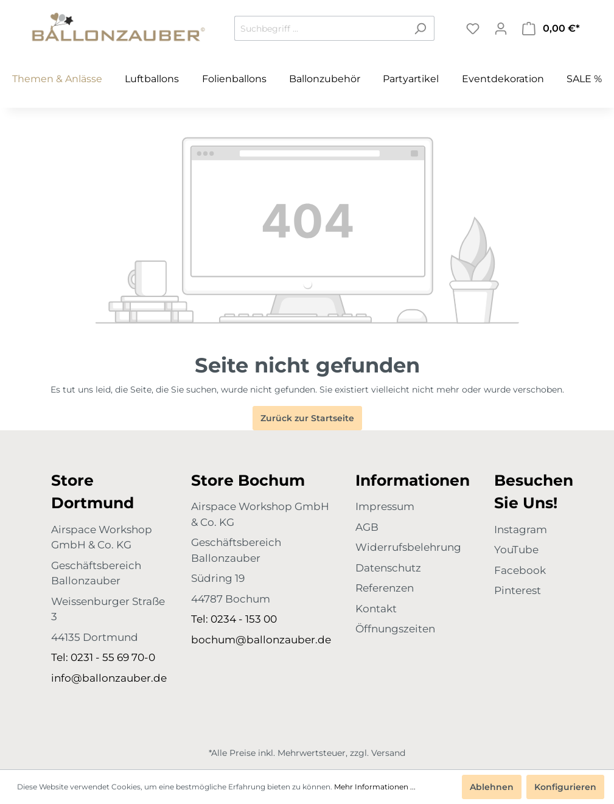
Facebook (520, 570)
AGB (367, 527)
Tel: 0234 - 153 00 (234, 619)
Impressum (384, 506)
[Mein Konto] (501, 28)
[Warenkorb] (551, 28)
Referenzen (384, 588)
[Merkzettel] (473, 28)
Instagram (520, 529)
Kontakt (376, 609)
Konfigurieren (565, 786)
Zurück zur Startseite (307, 418)
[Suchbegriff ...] (320, 28)
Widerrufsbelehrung (408, 547)
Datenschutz (388, 568)
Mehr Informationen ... (375, 786)
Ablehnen (492, 786)
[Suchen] (420, 28)
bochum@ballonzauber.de (261, 640)
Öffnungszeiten (395, 629)
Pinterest (517, 590)
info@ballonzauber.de (109, 678)
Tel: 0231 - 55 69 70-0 (103, 657)
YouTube (516, 550)
